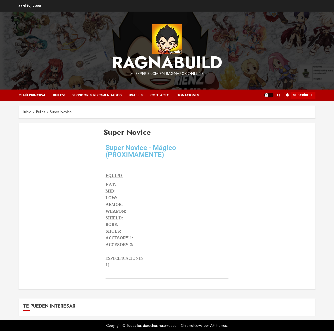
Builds (59, 95)
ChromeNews (191, 325)
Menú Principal (32, 95)
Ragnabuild (167, 62)
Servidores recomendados (97, 95)
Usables (136, 95)
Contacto (160, 95)
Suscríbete (298, 95)
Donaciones (188, 95)
